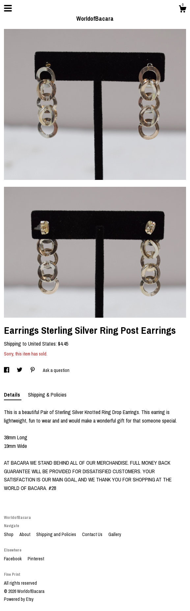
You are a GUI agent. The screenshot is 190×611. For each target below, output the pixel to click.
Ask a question (56, 370)
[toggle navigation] (8, 8)
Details (12, 394)
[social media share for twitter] (20, 370)
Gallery (114, 534)
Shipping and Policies (56, 534)
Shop (9, 534)
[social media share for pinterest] (33, 370)
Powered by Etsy (19, 599)
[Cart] (182, 10)
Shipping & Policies (47, 394)
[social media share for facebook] (7, 370)
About (25, 534)
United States (42, 343)
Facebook (13, 559)
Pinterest (36, 559)
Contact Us (92, 534)
